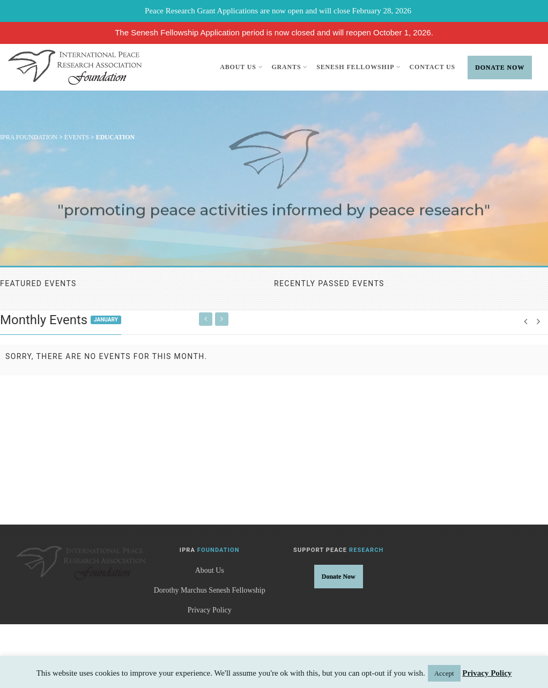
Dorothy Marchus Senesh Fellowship (209, 590)
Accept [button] (444, 673)
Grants (289, 67)
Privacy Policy (210, 610)
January (106, 320)
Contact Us (433, 67)
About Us (241, 67)
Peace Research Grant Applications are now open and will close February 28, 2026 (278, 10)
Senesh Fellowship (358, 67)
